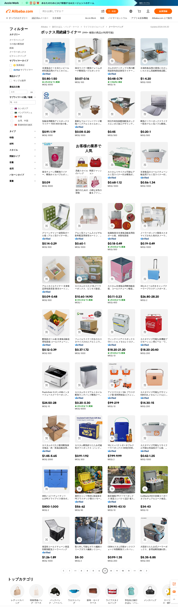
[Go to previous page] (63, 570)
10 (123, 571)
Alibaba (44, 27)
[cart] (140, 11)
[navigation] (22, 299)
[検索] (112, 11)
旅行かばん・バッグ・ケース (65, 27)
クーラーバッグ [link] (116, 27)
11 (128, 571)
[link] (174, 584)
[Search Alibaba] (70, 11)
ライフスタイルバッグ (94, 27)
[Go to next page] (146, 570)
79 (141, 571)
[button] (103, 11)
